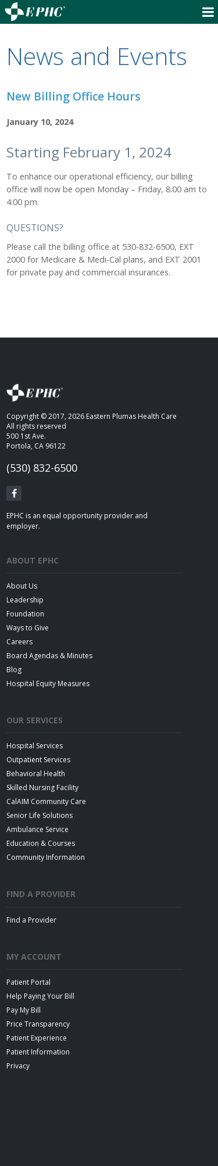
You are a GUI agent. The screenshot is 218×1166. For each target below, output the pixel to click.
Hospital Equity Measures (48, 683)
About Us (21, 586)
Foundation (25, 614)
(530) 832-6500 (41, 468)
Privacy (18, 1066)
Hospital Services (34, 746)
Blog (14, 670)
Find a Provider (31, 920)
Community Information (45, 857)
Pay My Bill (23, 1010)
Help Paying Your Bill (40, 996)
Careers (19, 642)
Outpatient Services (38, 760)
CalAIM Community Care (46, 801)
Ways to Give (27, 628)
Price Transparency (38, 1024)
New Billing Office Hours (73, 96)
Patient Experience (36, 1038)
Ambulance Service (37, 829)
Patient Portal (28, 982)
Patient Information (38, 1052)
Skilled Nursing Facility (42, 787)
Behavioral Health (35, 773)
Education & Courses (40, 843)
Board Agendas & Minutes (49, 656)
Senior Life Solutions (39, 815)
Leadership (25, 600)
